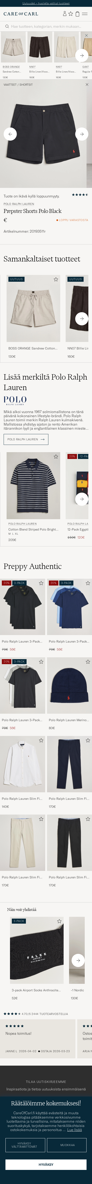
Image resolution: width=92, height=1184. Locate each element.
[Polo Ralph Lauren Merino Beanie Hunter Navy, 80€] (69, 693)
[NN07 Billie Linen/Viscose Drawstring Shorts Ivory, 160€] (66, 55)
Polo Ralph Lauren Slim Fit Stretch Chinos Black (68, 877)
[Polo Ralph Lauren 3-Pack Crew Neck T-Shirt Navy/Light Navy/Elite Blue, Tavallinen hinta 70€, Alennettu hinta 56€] (69, 615)
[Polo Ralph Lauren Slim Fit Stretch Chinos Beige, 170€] (22, 851)
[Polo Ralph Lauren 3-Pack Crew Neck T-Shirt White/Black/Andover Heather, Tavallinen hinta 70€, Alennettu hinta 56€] (22, 693)
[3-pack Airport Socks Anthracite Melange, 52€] (36, 959)
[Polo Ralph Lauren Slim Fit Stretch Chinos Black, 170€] (69, 851)
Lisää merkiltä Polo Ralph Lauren (45, 382)
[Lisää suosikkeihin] (55, 280)
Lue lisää (74, 1130)
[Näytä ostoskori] (77, 14)
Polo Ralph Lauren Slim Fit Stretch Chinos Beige (21, 877)
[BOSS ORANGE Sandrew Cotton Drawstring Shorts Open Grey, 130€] (13, 55)
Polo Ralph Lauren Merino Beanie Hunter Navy (68, 720)
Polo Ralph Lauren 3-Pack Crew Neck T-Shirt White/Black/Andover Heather (21, 720)
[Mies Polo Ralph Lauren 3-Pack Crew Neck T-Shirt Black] (22, 607)
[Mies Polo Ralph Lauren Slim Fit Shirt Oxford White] (22, 764)
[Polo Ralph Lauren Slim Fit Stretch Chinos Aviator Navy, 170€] (69, 772)
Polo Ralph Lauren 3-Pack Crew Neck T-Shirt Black (21, 641)
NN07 (32, 66)
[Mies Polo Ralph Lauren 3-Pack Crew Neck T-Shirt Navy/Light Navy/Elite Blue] (69, 607)
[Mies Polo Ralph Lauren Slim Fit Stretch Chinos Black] (69, 843)
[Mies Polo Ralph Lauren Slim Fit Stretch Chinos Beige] (22, 843)
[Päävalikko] (85, 14)
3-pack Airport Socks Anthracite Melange (35, 990)
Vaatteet (10, 84)
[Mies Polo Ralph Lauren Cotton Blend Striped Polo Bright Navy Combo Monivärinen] (33, 485)
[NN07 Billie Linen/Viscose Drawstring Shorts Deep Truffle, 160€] (40, 55)
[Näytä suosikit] (70, 14)
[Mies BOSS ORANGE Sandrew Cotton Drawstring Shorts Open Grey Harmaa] (13, 47)
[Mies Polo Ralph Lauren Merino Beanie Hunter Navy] (69, 685)
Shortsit (26, 84)
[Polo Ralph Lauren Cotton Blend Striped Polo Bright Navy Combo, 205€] (33, 497)
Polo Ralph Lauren (19, 204)
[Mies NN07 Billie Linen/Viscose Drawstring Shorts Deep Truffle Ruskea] (39, 47)
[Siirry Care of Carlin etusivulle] (21, 14)
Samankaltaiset (42, 259)
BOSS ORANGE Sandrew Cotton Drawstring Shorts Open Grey (31, 348)
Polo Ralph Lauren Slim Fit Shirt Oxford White (21, 799)
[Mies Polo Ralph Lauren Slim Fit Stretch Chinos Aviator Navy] (69, 764)
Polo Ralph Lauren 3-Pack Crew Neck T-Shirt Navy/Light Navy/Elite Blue (68, 641)
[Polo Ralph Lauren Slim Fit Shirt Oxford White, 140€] (22, 772)
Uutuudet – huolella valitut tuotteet (46, 3)
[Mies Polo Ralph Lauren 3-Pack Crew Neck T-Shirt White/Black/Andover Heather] (22, 685)
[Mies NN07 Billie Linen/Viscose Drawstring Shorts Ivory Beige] (66, 47)
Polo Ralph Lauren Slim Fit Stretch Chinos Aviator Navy (69, 799)
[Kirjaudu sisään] (64, 14)
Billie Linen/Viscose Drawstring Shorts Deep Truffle (39, 71)
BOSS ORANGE (11, 66)
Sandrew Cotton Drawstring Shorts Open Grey (12, 71)
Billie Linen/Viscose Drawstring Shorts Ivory (66, 71)
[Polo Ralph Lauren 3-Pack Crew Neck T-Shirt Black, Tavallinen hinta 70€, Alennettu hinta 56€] (22, 615)
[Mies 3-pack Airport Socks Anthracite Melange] (37, 950)
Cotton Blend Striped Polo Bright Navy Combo (32, 529)
